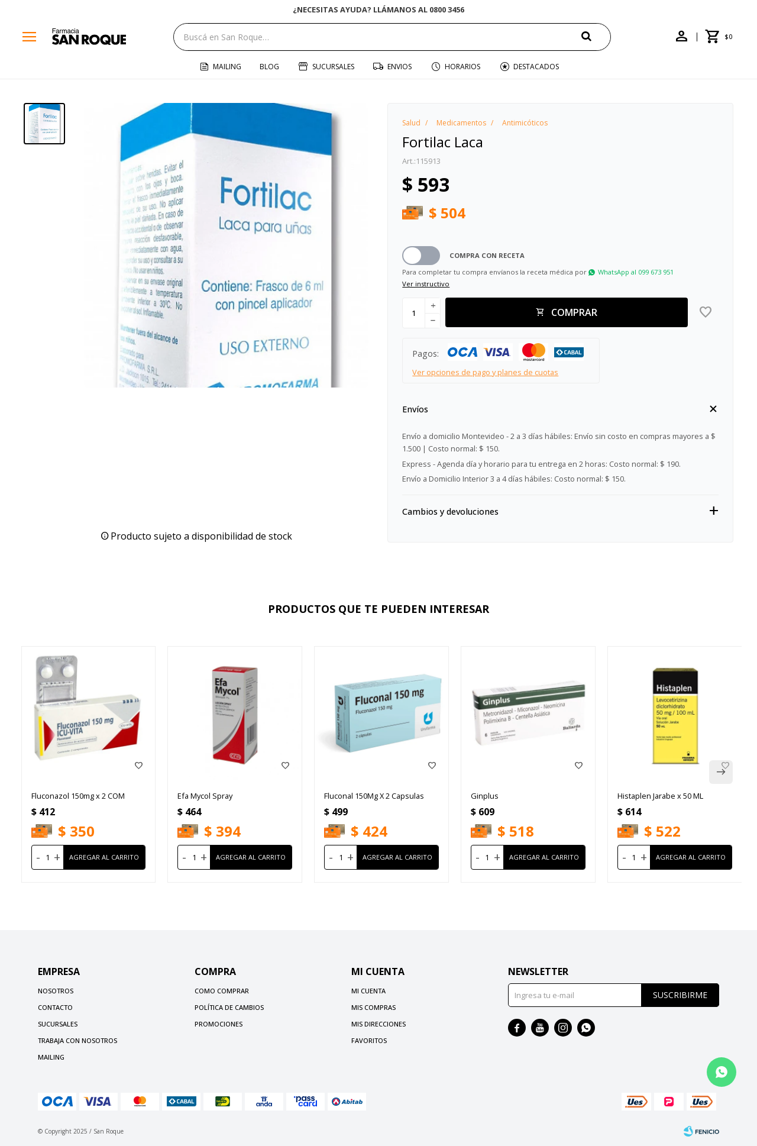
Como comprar (222, 990)
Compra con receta (487, 255)
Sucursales (333, 67)
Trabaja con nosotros (77, 1040)
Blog (269, 67)
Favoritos (369, 1040)
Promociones (218, 1023)
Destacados (536, 67)
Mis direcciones (378, 1023)
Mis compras (373, 1007)
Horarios (462, 67)
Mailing (227, 67)
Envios (399, 67)
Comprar (574, 312)
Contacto (55, 1007)
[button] (596, 36)
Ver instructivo (425, 283)
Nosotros (55, 990)
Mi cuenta (368, 990)
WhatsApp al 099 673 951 (636, 271)
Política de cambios (229, 1007)
